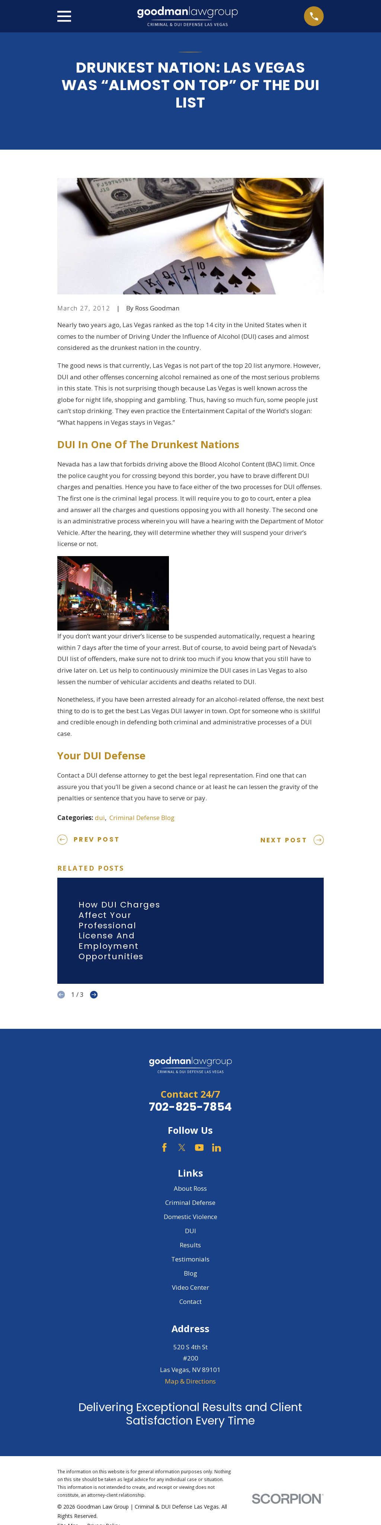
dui (100, 817)
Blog (190, 1273)
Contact (190, 1301)
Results (190, 1245)
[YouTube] (199, 1147)
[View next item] (93, 994)
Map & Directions (190, 1381)
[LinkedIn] (216, 1147)
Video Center (190, 1287)
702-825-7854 (190, 1107)
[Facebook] (164, 1147)
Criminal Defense (190, 1202)
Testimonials (190, 1259)
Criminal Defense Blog (142, 817)
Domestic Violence (190, 1216)
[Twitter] (181, 1147)
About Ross (190, 1188)
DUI (190, 1230)
